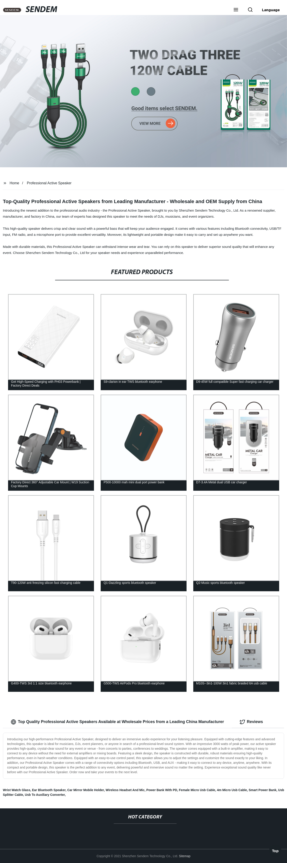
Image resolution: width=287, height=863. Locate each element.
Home (14, 183)
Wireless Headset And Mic (125, 790)
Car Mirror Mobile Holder (85, 790)
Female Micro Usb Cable (197, 790)
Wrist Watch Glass (16, 790)
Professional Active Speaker (49, 183)
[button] (236, 10)
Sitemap (184, 856)
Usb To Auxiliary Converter (45, 794)
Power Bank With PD (161, 790)
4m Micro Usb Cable (232, 790)
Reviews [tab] (251, 722)
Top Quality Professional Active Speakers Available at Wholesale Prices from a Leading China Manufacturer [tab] (117, 722)
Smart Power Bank (262, 790)
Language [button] (271, 10)
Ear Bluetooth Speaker (48, 790)
